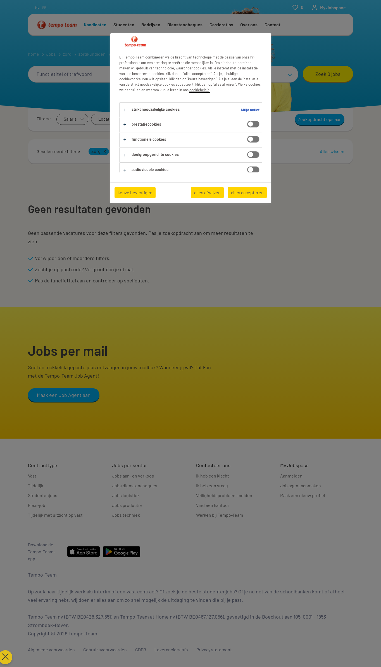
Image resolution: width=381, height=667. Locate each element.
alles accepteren (247, 192)
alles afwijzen (207, 192)
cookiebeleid (199, 90)
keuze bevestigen (135, 192)
